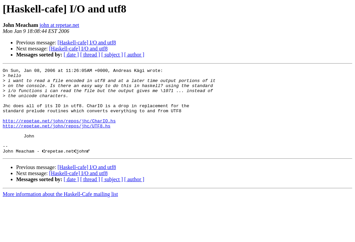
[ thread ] (90, 54)
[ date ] (71, 54)
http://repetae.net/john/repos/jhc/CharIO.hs (59, 132)
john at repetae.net (59, 25)
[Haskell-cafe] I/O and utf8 (87, 42)
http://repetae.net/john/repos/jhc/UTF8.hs (56, 138)
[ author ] (134, 54)
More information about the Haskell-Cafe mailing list (60, 211)
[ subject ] (112, 54)
